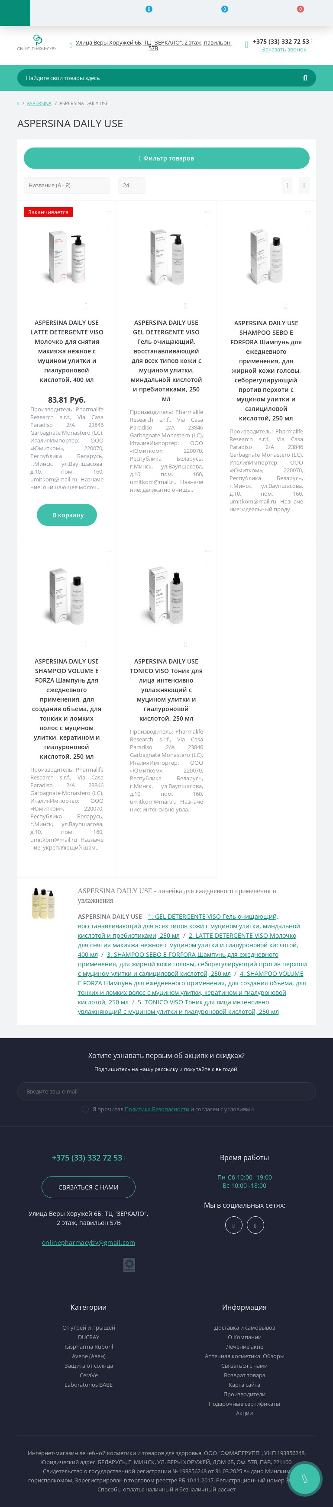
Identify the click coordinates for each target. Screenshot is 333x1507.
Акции (244, 1413)
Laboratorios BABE (89, 1384)
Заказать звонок (284, 49)
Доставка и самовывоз (244, 1327)
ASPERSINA (39, 103)
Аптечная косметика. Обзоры (245, 1356)
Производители (244, 1394)
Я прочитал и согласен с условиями (173, 1109)
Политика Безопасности (157, 1109)
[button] (153, 45)
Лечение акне (244, 1346)
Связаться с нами (88, 1187)
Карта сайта (244, 1384)
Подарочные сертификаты (244, 1404)
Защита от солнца (89, 1365)
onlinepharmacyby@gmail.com (88, 1242)
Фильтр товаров (166, 158)
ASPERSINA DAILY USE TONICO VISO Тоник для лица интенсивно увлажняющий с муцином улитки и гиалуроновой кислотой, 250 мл (166, 689)
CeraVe (89, 1375)
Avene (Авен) (89, 1356)
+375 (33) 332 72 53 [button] (89, 1158)
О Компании (245, 1337)
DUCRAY (88, 1337)
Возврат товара (244, 1375)
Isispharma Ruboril (89, 1346)
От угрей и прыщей (88, 1327)
